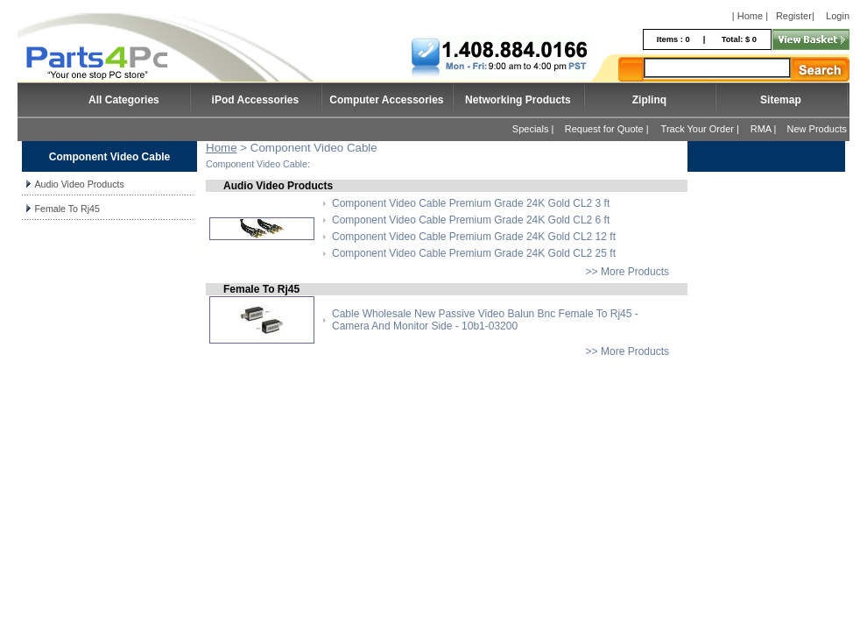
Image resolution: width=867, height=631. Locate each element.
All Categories (123, 100)
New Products (817, 129)
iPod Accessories (256, 100)
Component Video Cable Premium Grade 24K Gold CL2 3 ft (471, 203)
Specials (530, 129)
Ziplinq (649, 100)
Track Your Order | (701, 129)
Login (837, 16)
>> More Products (627, 272)
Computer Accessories (386, 100)
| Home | (750, 16)
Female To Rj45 (66, 208)
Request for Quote (604, 129)
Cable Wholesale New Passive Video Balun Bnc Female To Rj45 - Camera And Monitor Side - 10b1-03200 (485, 320)
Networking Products (518, 100)
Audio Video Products (78, 184)
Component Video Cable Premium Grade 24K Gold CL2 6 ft (471, 220)
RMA (761, 129)
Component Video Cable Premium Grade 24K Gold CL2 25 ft (474, 253)
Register (794, 16)
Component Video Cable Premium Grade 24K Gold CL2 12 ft (474, 236)
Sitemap (780, 100)
